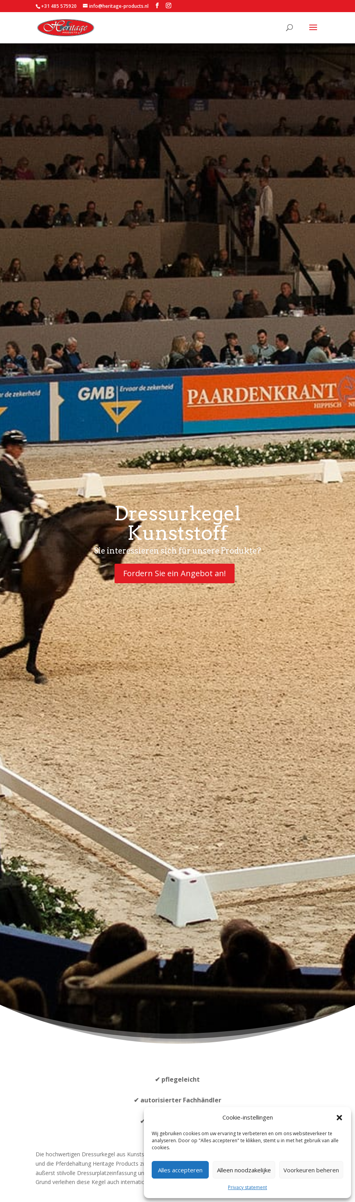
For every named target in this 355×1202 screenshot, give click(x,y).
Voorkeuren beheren (311, 1170)
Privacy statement (247, 1187)
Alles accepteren (180, 1170)
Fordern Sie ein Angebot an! (174, 573)
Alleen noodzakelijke (244, 1170)
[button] (339, 1118)
